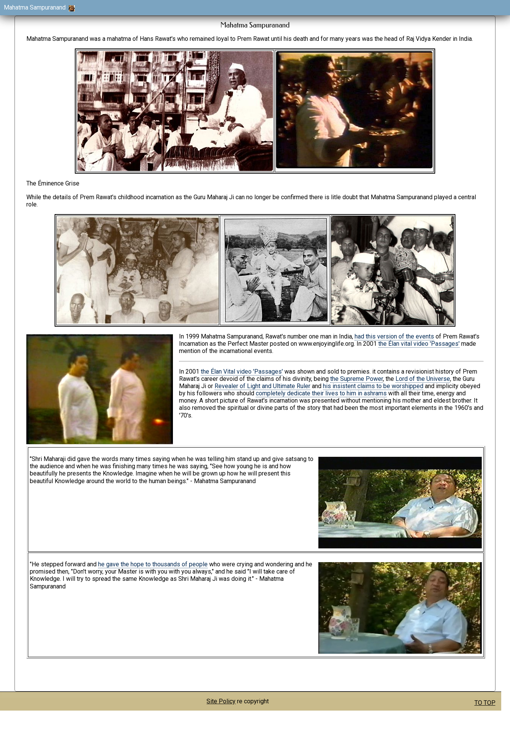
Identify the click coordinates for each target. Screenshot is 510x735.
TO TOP (484, 702)
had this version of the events (394, 336)
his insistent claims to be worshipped (373, 386)
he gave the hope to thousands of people (153, 564)
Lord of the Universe (422, 378)
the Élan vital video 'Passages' (419, 343)
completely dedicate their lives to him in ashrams (321, 393)
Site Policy (221, 701)
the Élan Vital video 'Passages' (242, 371)
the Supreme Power (356, 378)
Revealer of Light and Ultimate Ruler (262, 386)
